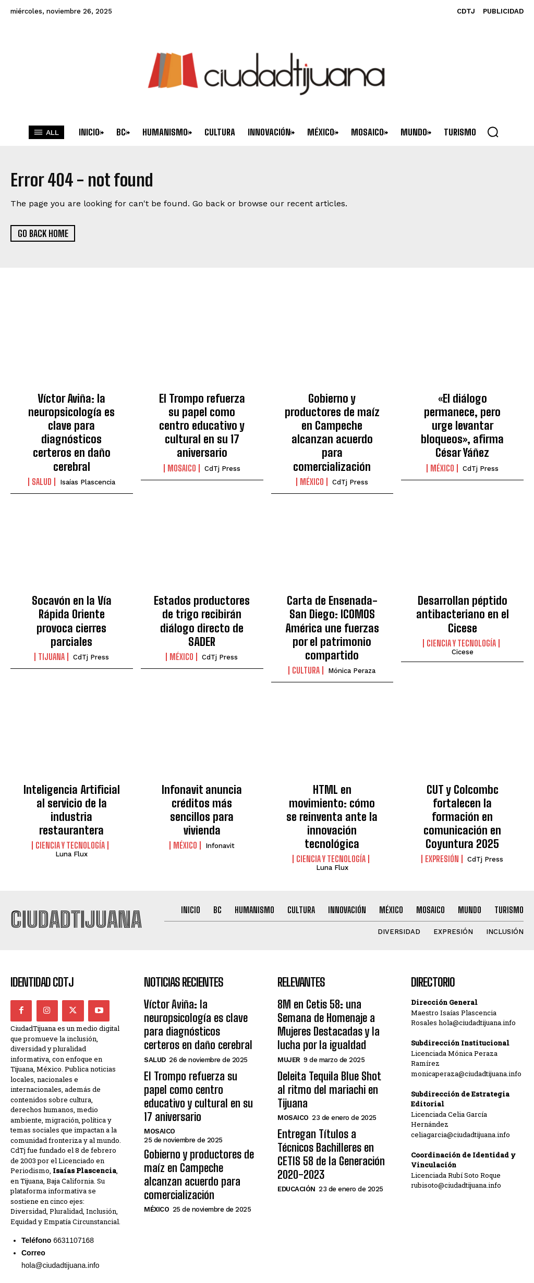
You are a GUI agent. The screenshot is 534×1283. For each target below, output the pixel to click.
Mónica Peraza (351, 623)
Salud (42, 457)
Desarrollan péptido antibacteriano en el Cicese (462, 586)
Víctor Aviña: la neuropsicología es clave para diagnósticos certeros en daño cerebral (72, 420)
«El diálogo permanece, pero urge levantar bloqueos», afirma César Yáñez (462, 415)
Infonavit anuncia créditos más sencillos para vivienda (202, 752)
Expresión (442, 789)
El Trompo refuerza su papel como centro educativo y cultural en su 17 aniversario (202, 415)
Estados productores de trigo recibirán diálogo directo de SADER (202, 586)
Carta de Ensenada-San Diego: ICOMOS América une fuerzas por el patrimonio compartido (332, 592)
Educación (296, 1063)
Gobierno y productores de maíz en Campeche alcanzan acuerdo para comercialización (332, 415)
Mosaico (181, 446)
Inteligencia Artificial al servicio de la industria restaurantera (72, 752)
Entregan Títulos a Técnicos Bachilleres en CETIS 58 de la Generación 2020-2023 (329, 1038)
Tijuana (51, 612)
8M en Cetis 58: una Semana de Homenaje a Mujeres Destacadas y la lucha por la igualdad (330, 942)
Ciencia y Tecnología (461, 612)
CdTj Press (222, 447)
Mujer (288, 972)
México (312, 446)
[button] (492, 131)
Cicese (463, 621)
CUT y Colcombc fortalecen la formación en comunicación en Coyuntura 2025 (462, 757)
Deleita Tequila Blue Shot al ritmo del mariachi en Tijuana (332, 992)
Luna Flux (71, 786)
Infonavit (220, 778)
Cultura (306, 623)
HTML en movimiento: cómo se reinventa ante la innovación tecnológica (332, 752)
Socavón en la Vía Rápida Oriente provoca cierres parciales (71, 586)
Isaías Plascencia (87, 458)
